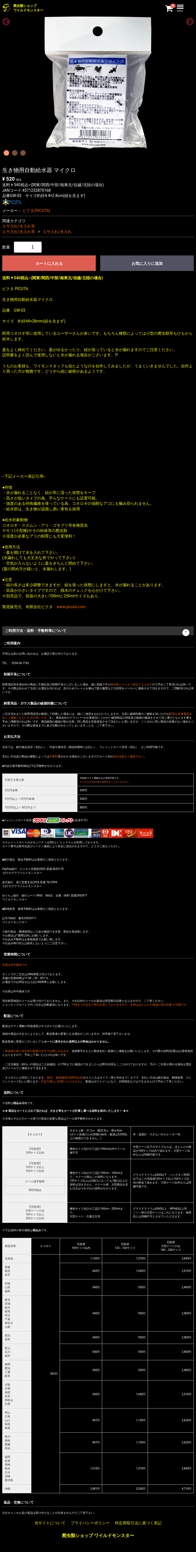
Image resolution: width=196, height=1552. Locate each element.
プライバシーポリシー (90, 1523)
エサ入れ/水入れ (57, 231)
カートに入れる (49, 263)
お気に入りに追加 (147, 263)
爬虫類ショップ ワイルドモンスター (98, 1535)
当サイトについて (50, 1523)
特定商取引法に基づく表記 (138, 1523)
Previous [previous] (4, 20)
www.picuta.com (71, 607)
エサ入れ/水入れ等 (18, 226)
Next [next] (188, 20)
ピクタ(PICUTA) (36, 210)
